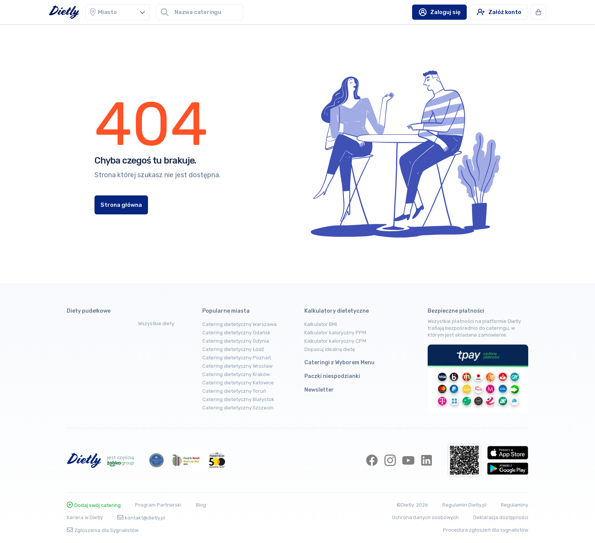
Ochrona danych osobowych (425, 517)
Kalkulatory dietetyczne (336, 311)
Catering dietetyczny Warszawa (239, 324)
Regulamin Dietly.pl (464, 505)
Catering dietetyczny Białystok (238, 399)
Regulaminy (514, 505)
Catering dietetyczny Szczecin (238, 408)
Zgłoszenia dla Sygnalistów (103, 530)
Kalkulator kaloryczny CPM (335, 341)
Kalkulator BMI (320, 324)
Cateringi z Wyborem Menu (339, 362)
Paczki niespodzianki (332, 376)
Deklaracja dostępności (500, 517)
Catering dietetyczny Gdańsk (236, 332)
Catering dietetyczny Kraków (236, 374)
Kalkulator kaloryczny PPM (335, 332)
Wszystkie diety (156, 323)
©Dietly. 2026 (412, 505)
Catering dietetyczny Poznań (236, 357)
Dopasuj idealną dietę (329, 349)
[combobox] (205, 12)
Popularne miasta (226, 311)
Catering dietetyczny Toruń (234, 391)
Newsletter (319, 390)
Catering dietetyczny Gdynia (235, 341)
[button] (538, 12)
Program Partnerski (158, 505)
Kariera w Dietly (85, 517)
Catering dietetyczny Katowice (238, 383)
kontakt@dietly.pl (141, 518)
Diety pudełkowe (88, 311)
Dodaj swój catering (94, 505)
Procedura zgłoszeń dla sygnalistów (485, 530)
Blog (201, 505)
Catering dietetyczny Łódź (233, 349)
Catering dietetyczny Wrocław (237, 366)
